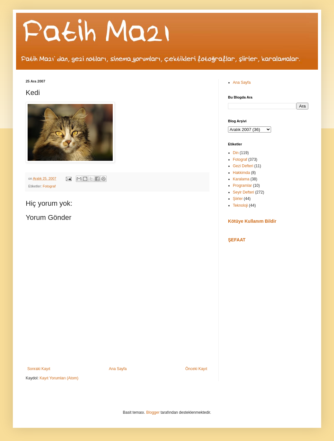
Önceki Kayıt (196, 369)
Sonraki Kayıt (38, 369)
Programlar (242, 185)
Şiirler (238, 198)
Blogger (152, 412)
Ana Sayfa (118, 369)
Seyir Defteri (243, 192)
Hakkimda (241, 172)
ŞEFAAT (236, 239)
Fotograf (49, 186)
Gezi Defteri (243, 166)
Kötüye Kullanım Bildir (252, 221)
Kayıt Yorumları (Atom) (59, 378)
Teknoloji (240, 205)
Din (236, 153)
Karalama (241, 179)
